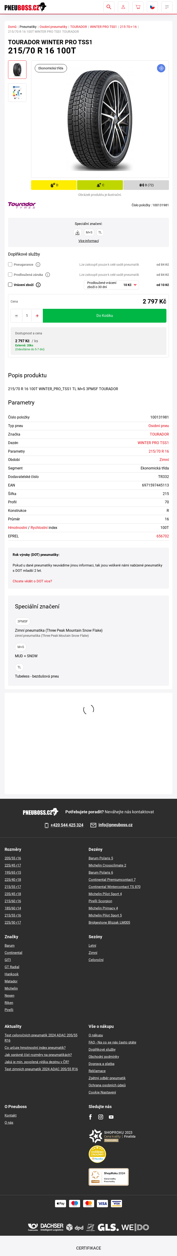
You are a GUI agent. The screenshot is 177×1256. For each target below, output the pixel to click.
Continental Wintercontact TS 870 (114, 887)
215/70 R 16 (159, 451)
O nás (9, 1122)
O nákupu (96, 1035)
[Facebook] (90, 1117)
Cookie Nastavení (102, 1092)
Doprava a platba (101, 1064)
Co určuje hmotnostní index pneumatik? (35, 1048)
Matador (11, 981)
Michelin (11, 988)
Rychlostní (39, 527)
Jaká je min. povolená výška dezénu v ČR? (37, 1062)
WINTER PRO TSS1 (103, 27)
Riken (9, 1003)
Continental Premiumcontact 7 (112, 880)
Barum (10, 945)
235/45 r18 (13, 894)
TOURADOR (78, 27)
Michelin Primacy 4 (103, 908)
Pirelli (9, 1010)
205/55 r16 (13, 858)
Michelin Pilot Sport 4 (105, 894)
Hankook (12, 974)
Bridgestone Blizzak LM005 (109, 922)
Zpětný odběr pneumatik (107, 1078)
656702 (163, 536)
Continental (13, 953)
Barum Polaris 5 (101, 858)
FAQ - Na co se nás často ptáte (112, 1042)
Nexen (9, 996)
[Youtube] (111, 1117)
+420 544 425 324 (67, 825)
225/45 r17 (13, 865)
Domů (12, 27)
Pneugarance (23, 264)
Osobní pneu (158, 426)
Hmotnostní (17, 527)
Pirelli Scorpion (100, 901)
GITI (8, 960)
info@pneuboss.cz (116, 825)
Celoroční (96, 960)
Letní (92, 945)
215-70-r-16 (128, 27)
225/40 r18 (13, 880)
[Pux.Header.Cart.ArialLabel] (137, 6)
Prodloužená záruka (28, 275)
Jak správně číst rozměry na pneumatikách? (38, 1055)
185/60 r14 (13, 908)
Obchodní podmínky (104, 1057)
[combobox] (111, 284)
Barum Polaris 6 (101, 872)
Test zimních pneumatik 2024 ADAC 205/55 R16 (41, 1069)
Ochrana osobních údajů (107, 1085)
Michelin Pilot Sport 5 (105, 915)
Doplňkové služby (102, 1049)
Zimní (164, 459)
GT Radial (12, 967)
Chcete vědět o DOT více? (32, 581)
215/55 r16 (13, 915)
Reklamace (97, 1071)
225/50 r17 (13, 922)
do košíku (104, 315)
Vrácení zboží (24, 285)
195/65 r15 (13, 872)
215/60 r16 (13, 901)
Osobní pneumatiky (53, 27)
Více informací (88, 241)
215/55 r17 (13, 887)
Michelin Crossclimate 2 (107, 865)
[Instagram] (101, 1117)
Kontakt (11, 1115)
